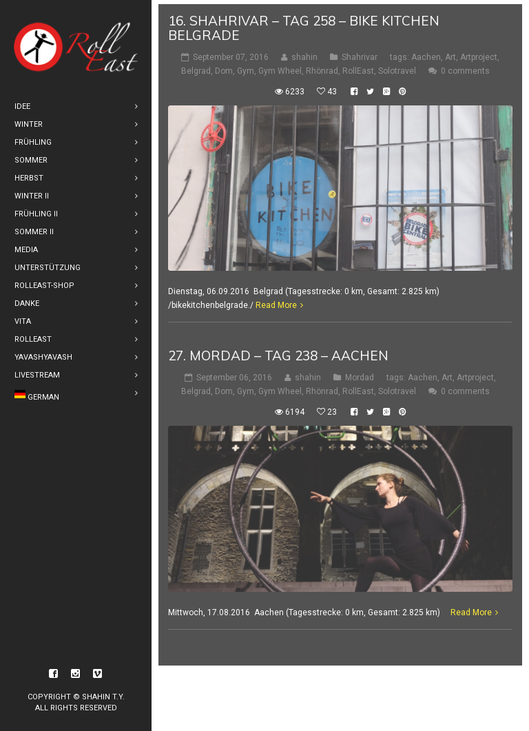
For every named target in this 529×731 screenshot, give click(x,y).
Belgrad (196, 67)
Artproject (478, 53)
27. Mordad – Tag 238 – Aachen (278, 352)
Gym (245, 67)
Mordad (359, 374)
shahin (304, 53)
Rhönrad (322, 67)
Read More (276, 302)
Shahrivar (359, 53)
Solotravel (397, 67)
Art (450, 53)
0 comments (465, 67)
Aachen (426, 53)
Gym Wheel (280, 67)
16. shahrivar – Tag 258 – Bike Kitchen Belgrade (303, 23)
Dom (224, 67)
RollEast (358, 67)
